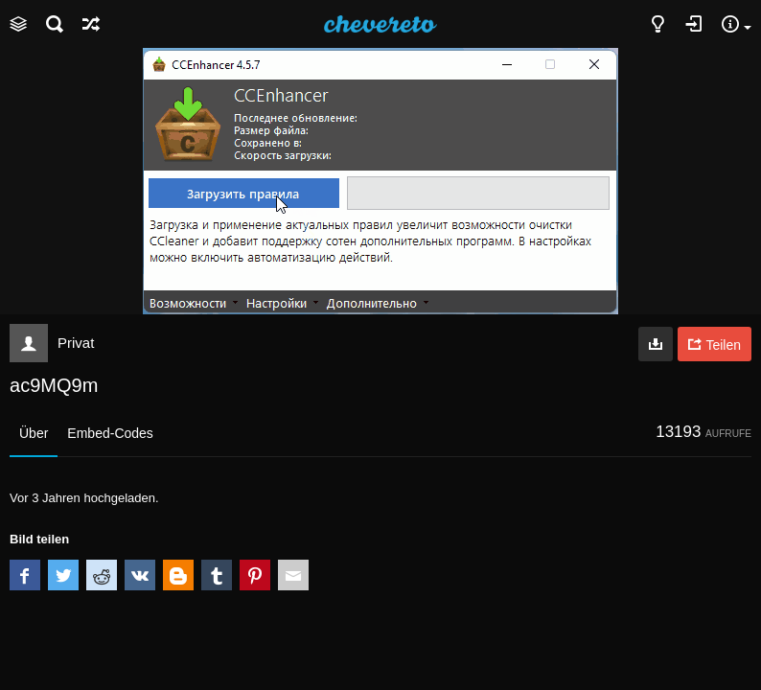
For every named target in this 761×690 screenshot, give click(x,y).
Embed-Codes (110, 433)
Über (33, 433)
